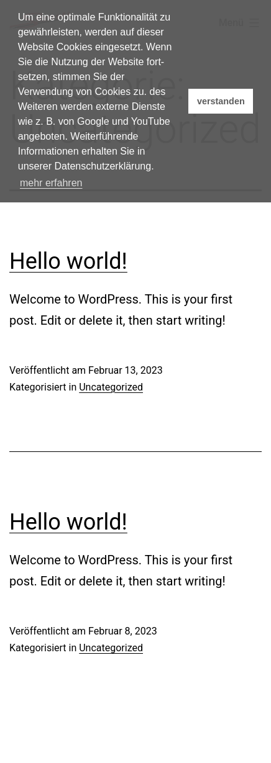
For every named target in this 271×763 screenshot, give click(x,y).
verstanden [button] (221, 101)
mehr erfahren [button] (51, 183)
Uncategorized (111, 387)
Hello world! (68, 261)
